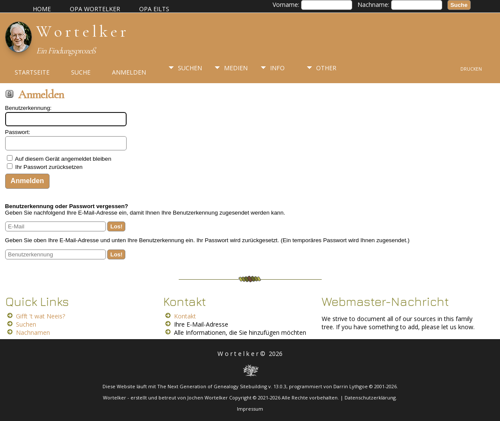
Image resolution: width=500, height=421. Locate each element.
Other (326, 68)
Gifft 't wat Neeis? (40, 316)
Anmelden (129, 72)
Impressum (250, 408)
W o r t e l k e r (81, 31)
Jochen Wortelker (207, 397)
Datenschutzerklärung (370, 397)
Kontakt (185, 316)
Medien (236, 68)
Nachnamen (33, 332)
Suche (80, 72)
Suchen (190, 68)
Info (277, 68)
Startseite (32, 72)
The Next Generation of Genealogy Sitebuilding (212, 386)
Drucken (471, 69)
